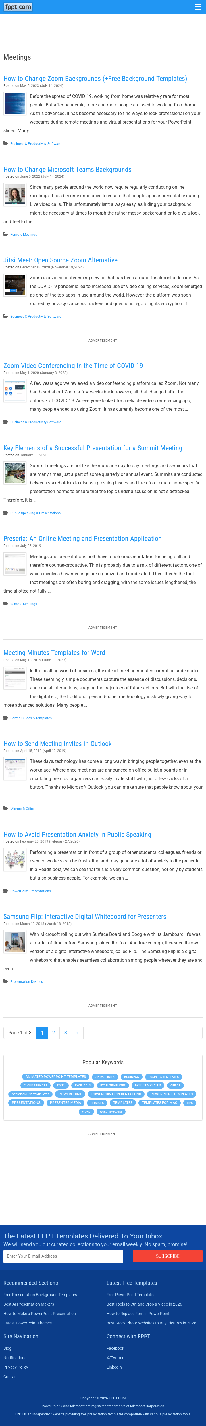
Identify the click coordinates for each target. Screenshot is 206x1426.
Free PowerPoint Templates (131, 1294)
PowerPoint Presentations (30, 891)
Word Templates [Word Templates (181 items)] (111, 1111)
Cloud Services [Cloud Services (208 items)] (35, 1085)
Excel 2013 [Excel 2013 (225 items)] (83, 1085)
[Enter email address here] (63, 1256)
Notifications (14, 1357)
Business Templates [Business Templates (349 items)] (164, 1077)
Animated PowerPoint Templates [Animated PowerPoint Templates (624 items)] (56, 1077)
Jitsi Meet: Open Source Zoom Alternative (60, 260)
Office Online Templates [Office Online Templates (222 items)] (30, 1094)
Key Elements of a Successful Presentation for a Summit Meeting (92, 448)
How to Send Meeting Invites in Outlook (57, 744)
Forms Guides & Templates (31, 718)
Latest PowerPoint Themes (27, 1323)
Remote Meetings (23, 235)
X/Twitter (115, 1357)
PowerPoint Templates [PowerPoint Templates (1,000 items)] (172, 1094)
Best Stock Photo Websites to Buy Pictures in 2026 (151, 1323)
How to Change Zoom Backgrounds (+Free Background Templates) (95, 79)
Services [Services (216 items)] (97, 1102)
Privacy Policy (15, 1367)
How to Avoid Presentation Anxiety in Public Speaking (77, 835)
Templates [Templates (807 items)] (122, 1103)
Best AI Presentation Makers (28, 1304)
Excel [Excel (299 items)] (61, 1085)
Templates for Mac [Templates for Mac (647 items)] (159, 1103)
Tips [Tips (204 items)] (190, 1102)
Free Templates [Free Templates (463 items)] (148, 1085)
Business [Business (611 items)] (131, 1077)
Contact (10, 1376)
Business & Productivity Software (35, 144)
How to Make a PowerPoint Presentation (39, 1313)
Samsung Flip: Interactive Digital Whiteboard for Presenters (84, 917)
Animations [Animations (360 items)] (105, 1077)
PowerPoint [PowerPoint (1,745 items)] (70, 1094)
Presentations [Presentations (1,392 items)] (26, 1102)
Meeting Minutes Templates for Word (54, 653)
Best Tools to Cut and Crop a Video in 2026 (144, 1304)
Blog (7, 1348)
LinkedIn (114, 1367)
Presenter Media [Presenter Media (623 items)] (65, 1103)
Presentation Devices (26, 982)
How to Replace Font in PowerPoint (138, 1313)
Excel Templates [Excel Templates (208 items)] (113, 1085)
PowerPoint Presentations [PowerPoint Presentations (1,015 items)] (116, 1094)
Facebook (115, 1348)
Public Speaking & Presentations (35, 513)
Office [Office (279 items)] (175, 1085)
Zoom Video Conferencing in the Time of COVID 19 (73, 366)
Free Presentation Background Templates (40, 1294)
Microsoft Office (22, 809)
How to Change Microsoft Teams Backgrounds (67, 169)
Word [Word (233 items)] (86, 1111)
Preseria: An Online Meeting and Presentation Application (82, 539)
